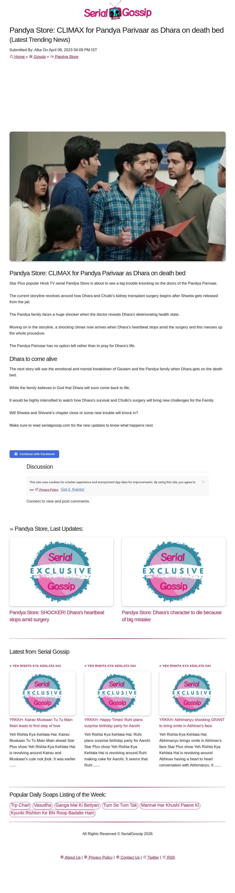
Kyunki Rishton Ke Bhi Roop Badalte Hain (52, 812)
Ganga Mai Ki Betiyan (77, 805)
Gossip (37, 57)
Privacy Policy (46, 489)
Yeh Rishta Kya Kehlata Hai (37, 666)
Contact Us (128, 857)
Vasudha (42, 805)
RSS (168, 857)
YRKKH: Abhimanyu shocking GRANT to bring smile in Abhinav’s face (191, 723)
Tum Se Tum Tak (120, 805)
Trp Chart (20, 805)
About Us (70, 857)
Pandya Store (64, 57)
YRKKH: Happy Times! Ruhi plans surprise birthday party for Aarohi (113, 723)
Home (18, 57)
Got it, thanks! (72, 489)
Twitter (151, 857)
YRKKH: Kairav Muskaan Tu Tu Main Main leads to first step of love (41, 723)
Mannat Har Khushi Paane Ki (170, 805)
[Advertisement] (118, 97)
